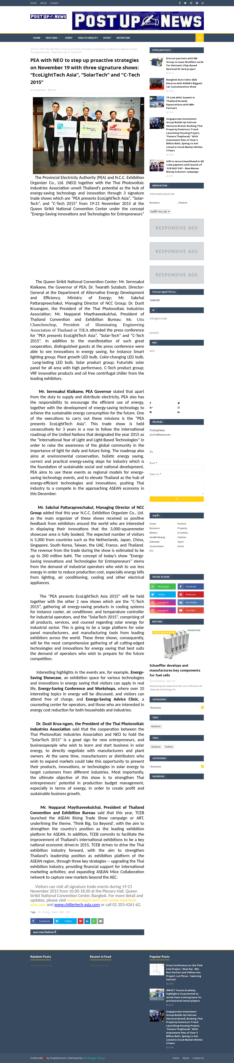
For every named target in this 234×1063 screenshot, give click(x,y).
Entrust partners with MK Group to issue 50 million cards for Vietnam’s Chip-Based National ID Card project (184, 64)
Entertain (155, 541)
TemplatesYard (58, 1058)
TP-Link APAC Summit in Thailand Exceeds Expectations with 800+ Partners (180, 103)
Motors (153, 532)
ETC (152, 550)
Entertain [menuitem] (123, 37)
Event (54, 912)
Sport (181, 541)
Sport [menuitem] (107, 37)
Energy (46, 912)
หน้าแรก (34, 49)
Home (33, 3)
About (43, 3)
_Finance (182, 202)
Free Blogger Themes (94, 1058)
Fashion (182, 537)
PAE (42, 49)
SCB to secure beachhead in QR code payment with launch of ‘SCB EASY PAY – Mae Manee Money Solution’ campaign (185, 167)
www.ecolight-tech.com (87, 900)
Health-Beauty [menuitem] (88, 37)
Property (182, 528)
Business (155, 202)
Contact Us (198, 1058)
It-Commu (183, 532)
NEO (61, 912)
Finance (182, 523)
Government (157, 546)
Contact (54, 3)
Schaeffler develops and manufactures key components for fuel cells (175, 670)
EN (39, 912)
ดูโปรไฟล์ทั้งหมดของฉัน (160, 434)
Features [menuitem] (51, 37)
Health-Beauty (157, 537)
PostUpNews (39, 90)
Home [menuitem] (36, 37)
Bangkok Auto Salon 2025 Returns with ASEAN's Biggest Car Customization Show (184, 83)
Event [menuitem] (69, 37)
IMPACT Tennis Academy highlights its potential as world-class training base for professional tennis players (184, 996)
